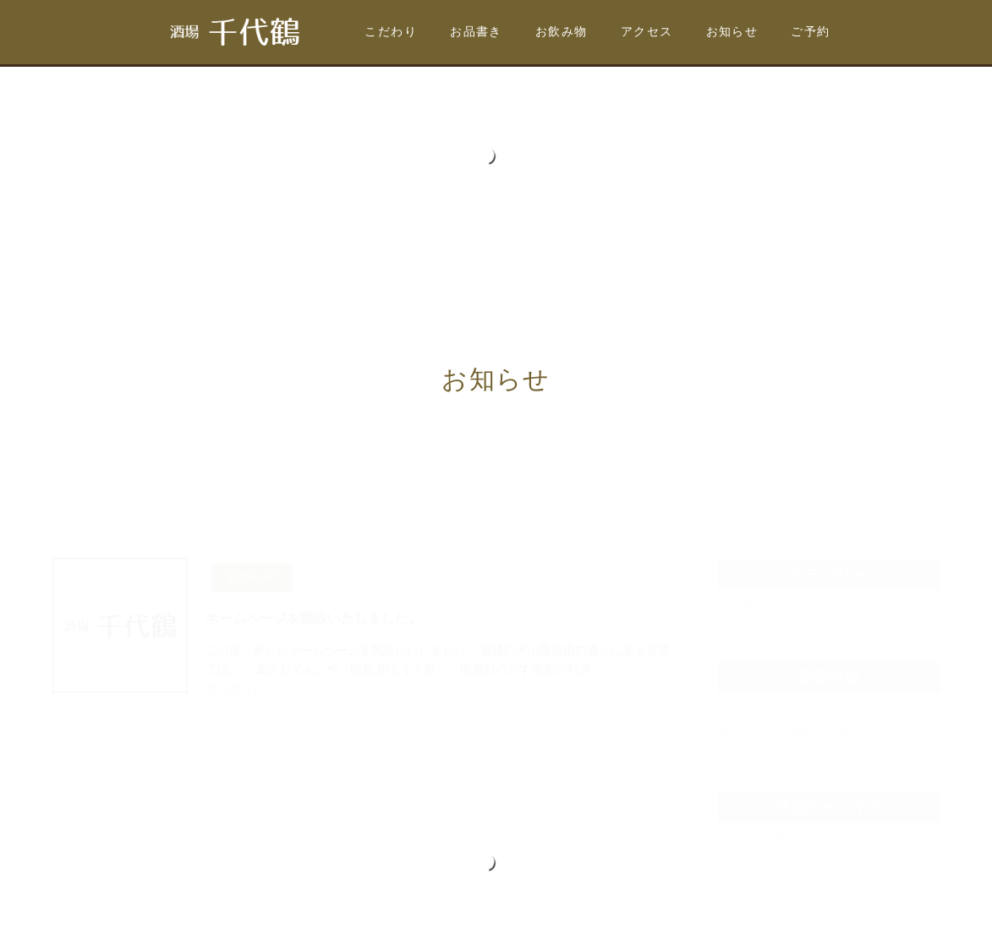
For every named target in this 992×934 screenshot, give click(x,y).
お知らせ (732, 32)
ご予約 (810, 32)
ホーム (76, 418)
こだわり (390, 32)
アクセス (647, 32)
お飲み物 (561, 32)
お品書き (476, 32)
